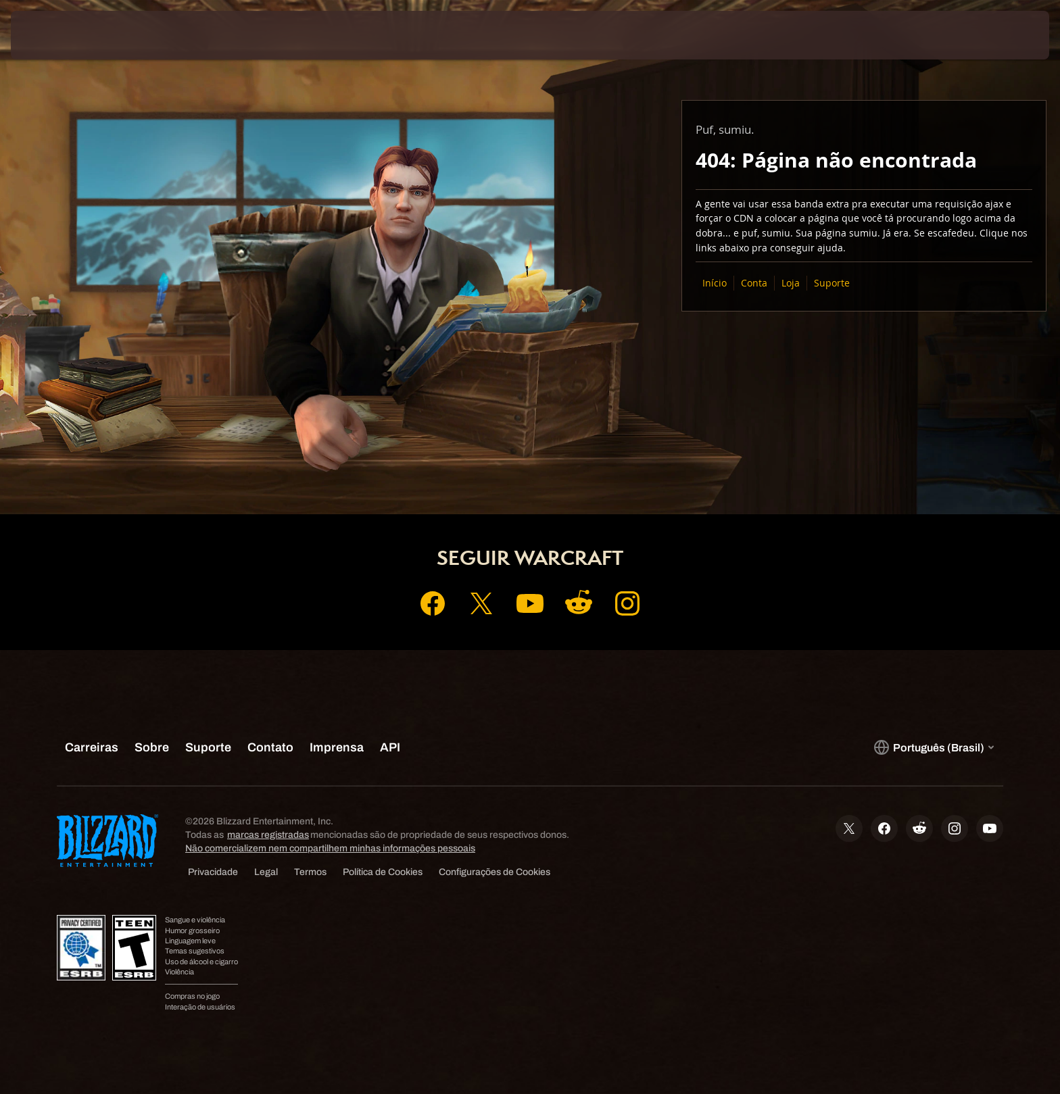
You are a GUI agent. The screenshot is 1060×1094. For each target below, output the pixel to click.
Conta (754, 282)
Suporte (832, 282)
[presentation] (61, 35)
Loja (790, 282)
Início (714, 282)
